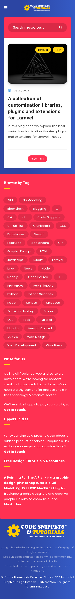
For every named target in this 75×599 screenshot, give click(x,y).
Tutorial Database (37, 586)
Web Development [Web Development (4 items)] (22, 345)
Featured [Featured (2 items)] (14, 243)
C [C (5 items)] (57, 208)
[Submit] (61, 27)
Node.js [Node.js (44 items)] (13, 277)
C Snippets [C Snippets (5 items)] (41, 226)
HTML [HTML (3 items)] (44, 251)
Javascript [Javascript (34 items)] (15, 260)
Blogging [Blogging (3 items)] (39, 208)
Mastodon (12, 504)
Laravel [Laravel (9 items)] (57, 260)
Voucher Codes (42, 577)
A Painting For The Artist (24, 477)
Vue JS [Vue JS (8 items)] (12, 337)
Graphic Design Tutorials (19, 582)
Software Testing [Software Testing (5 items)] (20, 311)
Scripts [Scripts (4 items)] (31, 302)
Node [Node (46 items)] (46, 268)
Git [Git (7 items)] (60, 243)
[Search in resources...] (37, 27)
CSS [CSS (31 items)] (63, 226)
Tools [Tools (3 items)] (26, 320)
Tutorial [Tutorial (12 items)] (46, 320)
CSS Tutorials (63, 577)
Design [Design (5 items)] (39, 234)
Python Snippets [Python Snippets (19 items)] (40, 294)
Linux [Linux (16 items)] (11, 268)
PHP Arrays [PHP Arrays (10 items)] (15, 285)
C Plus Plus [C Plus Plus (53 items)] (15, 226)
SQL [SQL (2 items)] (10, 320)
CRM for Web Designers (54, 582)
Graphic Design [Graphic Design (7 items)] (19, 251)
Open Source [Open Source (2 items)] (38, 277)
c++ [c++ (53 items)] (25, 217)
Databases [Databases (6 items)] (16, 234)
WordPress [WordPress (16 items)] (54, 345)
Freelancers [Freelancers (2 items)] (40, 243)
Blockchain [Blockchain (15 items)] (15, 208)
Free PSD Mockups (37, 488)
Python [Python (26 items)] (12, 294)
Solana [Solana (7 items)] (49, 311)
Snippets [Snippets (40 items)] (53, 302)
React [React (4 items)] (12, 302)
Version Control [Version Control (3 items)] (40, 328)
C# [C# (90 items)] (10, 217)
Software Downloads (15, 577)
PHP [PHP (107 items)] (60, 277)
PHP (58, 50)
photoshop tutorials (33, 483)
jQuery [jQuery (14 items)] (38, 260)
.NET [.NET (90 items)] (10, 200)
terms (53, 547)
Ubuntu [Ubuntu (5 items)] (13, 328)
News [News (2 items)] (28, 268)
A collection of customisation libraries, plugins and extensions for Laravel (35, 108)
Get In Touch (14, 410)
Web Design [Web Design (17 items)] (36, 337)
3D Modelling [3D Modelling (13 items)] (32, 200)
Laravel (43, 50)
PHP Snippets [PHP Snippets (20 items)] (43, 285)
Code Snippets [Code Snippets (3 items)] (49, 217)
